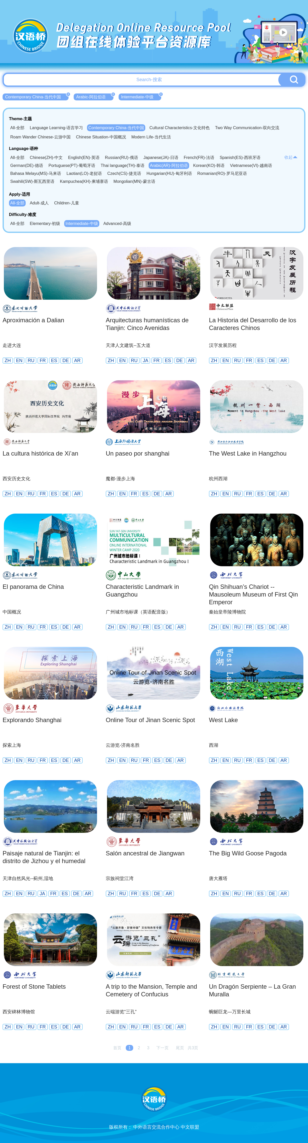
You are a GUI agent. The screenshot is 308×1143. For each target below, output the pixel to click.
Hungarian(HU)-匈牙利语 (169, 173)
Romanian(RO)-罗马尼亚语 (222, 173)
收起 (291, 157)
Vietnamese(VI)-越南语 (251, 165)
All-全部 (17, 128)
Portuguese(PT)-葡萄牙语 (72, 165)
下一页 (162, 1048)
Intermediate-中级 (141, 96)
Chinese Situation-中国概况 (101, 137)
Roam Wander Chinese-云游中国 (40, 137)
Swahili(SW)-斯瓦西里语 (32, 181)
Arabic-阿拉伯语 (94, 96)
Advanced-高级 (117, 223)
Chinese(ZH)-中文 (46, 157)
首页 (117, 1048)
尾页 (180, 1048)
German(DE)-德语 (26, 165)
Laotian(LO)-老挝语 (84, 173)
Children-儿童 (66, 203)
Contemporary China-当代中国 (37, 96)
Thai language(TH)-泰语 (123, 165)
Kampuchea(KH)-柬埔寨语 (84, 181)
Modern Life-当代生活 (151, 137)
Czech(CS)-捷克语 (124, 173)
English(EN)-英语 (84, 157)
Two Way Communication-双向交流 (247, 128)
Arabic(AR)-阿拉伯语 (169, 165)
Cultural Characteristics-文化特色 (179, 128)
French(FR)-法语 (199, 157)
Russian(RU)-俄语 (121, 157)
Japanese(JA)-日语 (160, 157)
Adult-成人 (39, 203)
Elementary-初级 (45, 223)
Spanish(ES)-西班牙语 (240, 157)
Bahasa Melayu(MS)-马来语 (35, 173)
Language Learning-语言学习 (56, 128)
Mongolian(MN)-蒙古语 (134, 181)
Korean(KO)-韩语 (209, 165)
